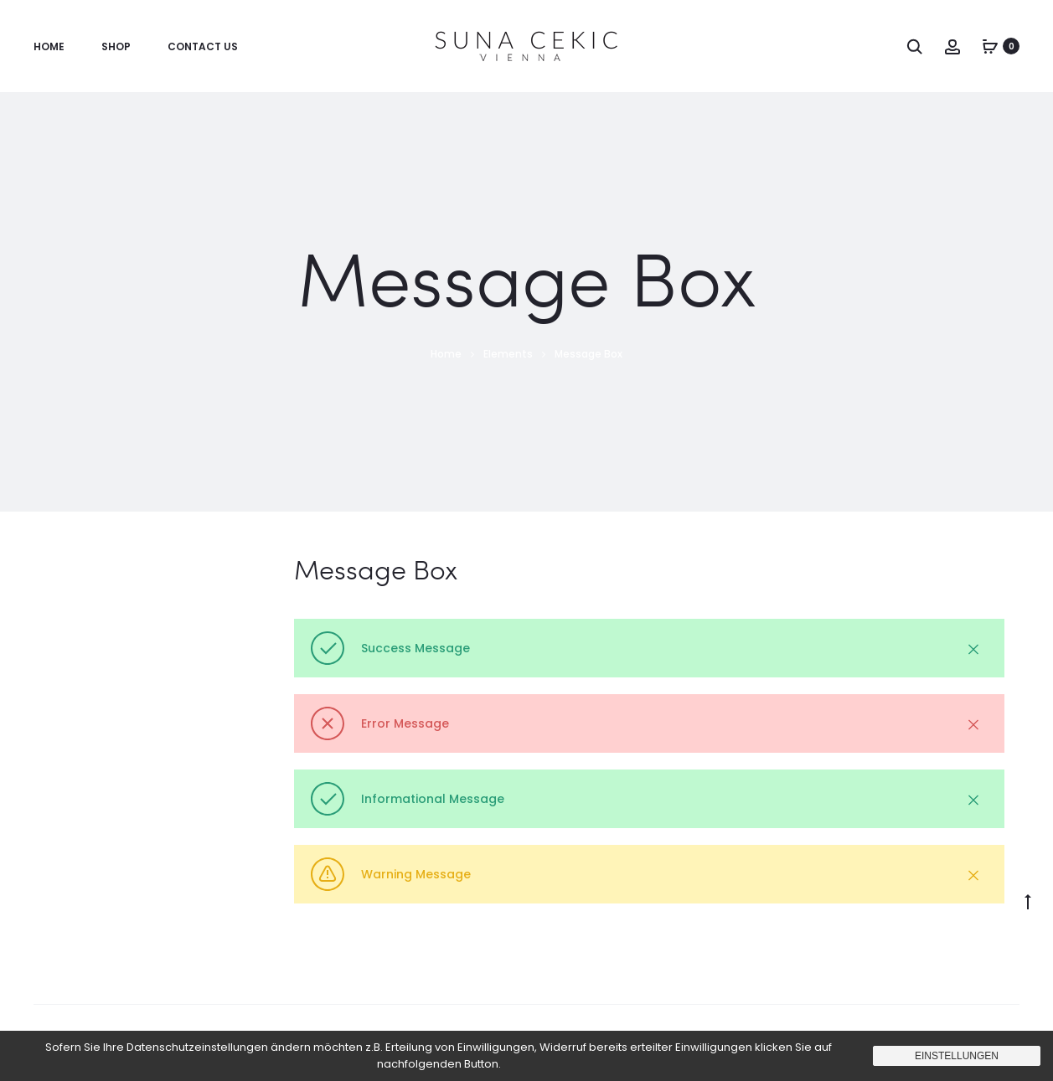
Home (49, 46)
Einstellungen (957, 1056)
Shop (116, 46)
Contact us (203, 46)
